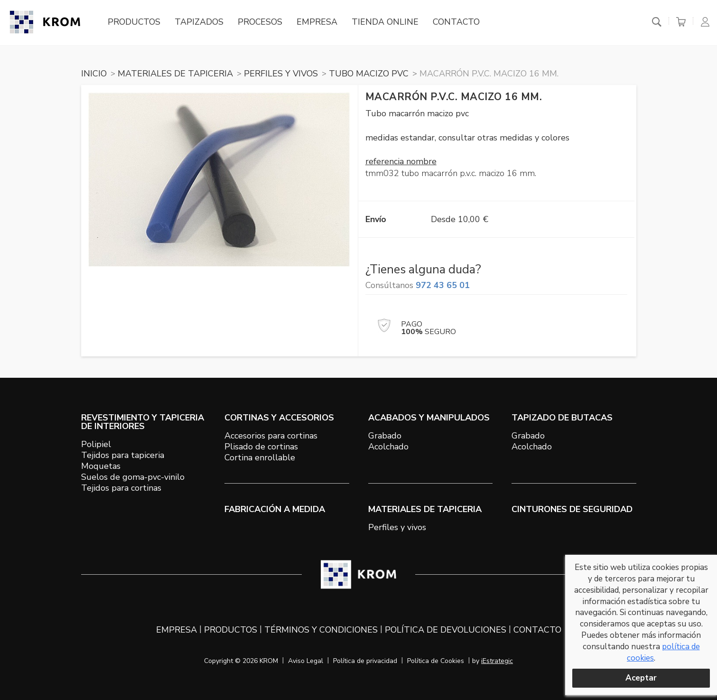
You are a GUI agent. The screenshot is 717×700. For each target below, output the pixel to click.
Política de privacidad (365, 660)
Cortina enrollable (259, 457)
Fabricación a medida (274, 509)
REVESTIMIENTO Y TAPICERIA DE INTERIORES (142, 422)
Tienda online (387, 22)
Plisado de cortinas (261, 446)
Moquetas (101, 466)
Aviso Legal (305, 660)
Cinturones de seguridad (572, 509)
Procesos (261, 22)
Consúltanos (417, 285)
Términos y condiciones (321, 629)
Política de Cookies (435, 660)
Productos (135, 22)
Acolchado (388, 446)
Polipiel (96, 444)
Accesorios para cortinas (270, 435)
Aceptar (641, 677)
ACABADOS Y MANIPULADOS (429, 417)
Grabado (384, 435)
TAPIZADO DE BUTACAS (562, 417)
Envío (375, 219)
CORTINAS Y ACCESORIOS (279, 417)
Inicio (94, 73)
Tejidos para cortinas (121, 488)
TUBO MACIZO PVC (369, 73)
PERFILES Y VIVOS (281, 73)
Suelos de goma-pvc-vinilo (133, 477)
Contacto (459, 22)
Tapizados (200, 22)
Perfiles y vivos (397, 527)
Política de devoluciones (445, 629)
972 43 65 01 (443, 285)
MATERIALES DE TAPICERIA (175, 73)
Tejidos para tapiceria (122, 455)
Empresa (318, 22)
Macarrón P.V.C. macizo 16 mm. (489, 73)
